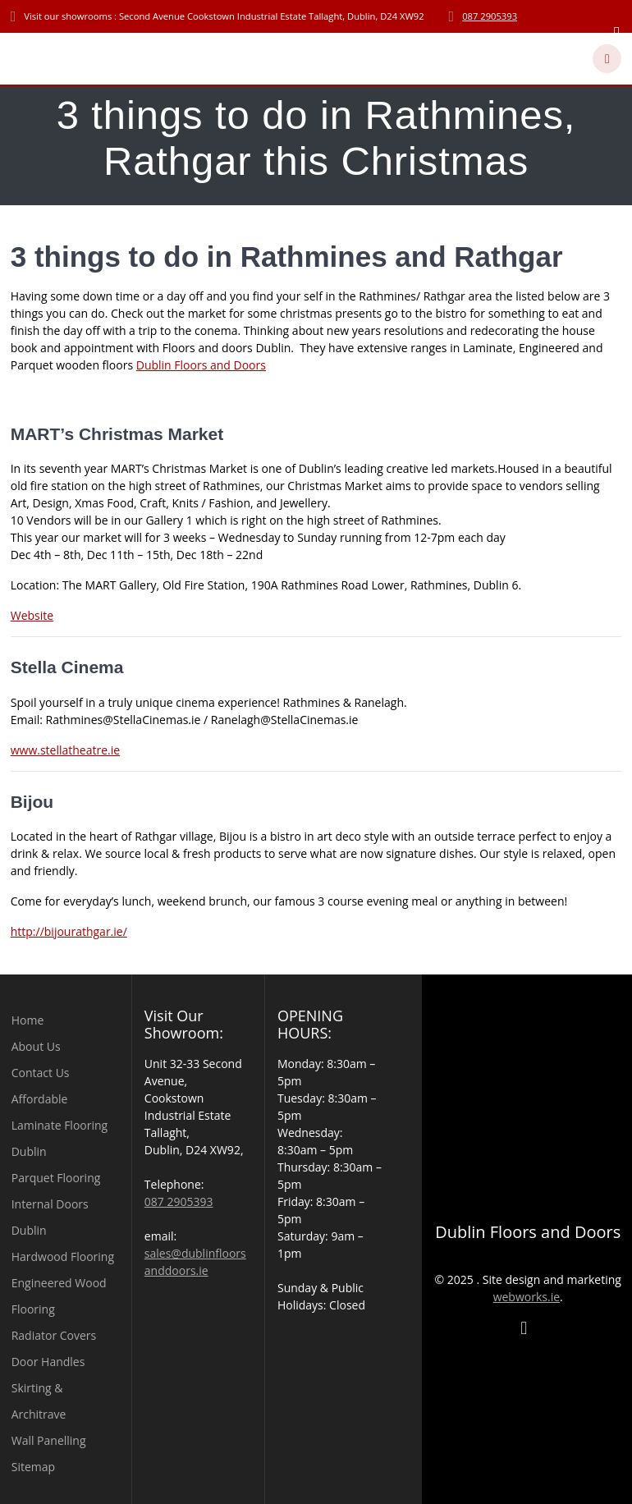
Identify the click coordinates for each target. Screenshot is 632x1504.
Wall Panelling (48, 1440)
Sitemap (33, 1466)
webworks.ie (526, 1297)
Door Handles (48, 1361)
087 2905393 (489, 16)
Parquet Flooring (56, 1177)
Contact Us (40, 1072)
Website (32, 615)
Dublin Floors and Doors (201, 365)
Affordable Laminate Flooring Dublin (59, 1125)
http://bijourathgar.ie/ (69, 931)
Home (27, 1020)
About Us (36, 1046)
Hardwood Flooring (62, 1256)
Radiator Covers (54, 1335)
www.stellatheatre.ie (65, 750)
